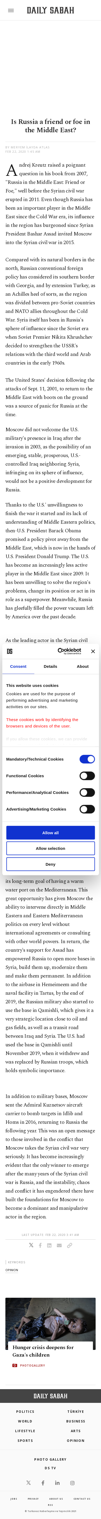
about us (56, 1498)
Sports (25, 1440)
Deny (50, 864)
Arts (76, 1431)
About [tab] (83, 666)
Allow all (50, 832)
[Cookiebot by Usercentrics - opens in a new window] (60, 651)
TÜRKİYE (75, 1411)
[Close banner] (93, 651)
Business (75, 1421)
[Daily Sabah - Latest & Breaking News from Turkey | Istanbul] (50, 10)
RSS (50, 1504)
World (25, 1421)
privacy (33, 1498)
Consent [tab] (18, 666)
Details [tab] (50, 666)
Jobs (14, 1498)
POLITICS (25, 1411)
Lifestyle (25, 1431)
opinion (11, 1270)
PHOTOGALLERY (32, 1365)
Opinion (76, 1440)
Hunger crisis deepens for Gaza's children (43, 1351)
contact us (82, 1498)
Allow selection (50, 848)
